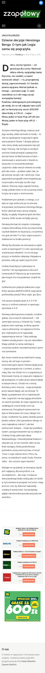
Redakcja (19, 54)
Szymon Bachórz (9, 664)
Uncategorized (11, 35)
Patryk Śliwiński (28, 661)
